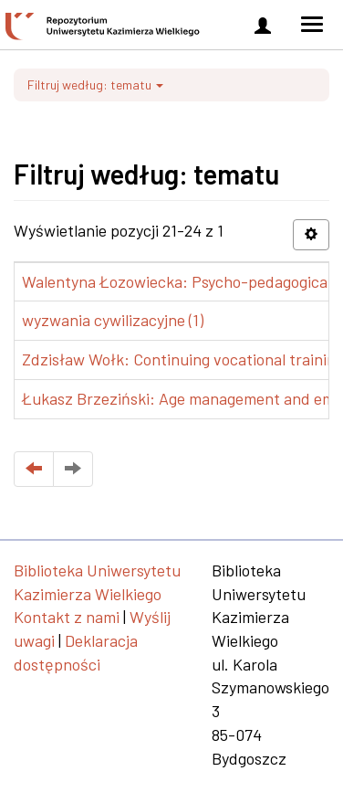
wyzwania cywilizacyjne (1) (112, 320)
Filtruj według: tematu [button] (95, 84)
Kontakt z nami (67, 617)
